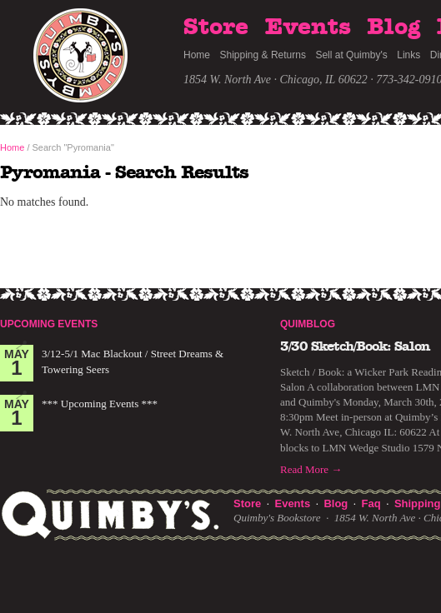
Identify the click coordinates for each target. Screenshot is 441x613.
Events (308, 27)
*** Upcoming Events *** (100, 403)
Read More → (311, 469)
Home (196, 55)
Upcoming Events (49, 324)
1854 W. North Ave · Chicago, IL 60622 (275, 79)
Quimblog (307, 324)
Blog (393, 27)
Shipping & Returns (263, 55)
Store (215, 27)
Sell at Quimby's (351, 55)
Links (408, 55)
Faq (371, 503)
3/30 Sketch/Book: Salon (355, 346)
